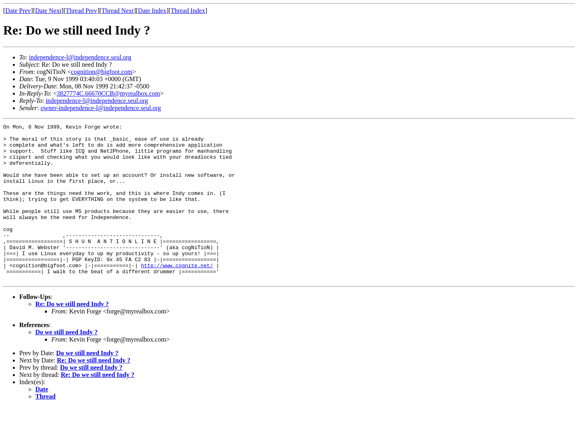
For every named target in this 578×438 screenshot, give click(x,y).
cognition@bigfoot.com (101, 71)
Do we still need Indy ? (66, 363)
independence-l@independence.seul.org (80, 57)
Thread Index (188, 10)
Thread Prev (81, 10)
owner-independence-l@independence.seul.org (101, 107)
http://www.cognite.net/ (177, 294)
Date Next (48, 10)
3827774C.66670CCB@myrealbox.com (108, 93)
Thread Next (118, 10)
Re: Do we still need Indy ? (72, 335)
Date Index (152, 10)
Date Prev (18, 10)
